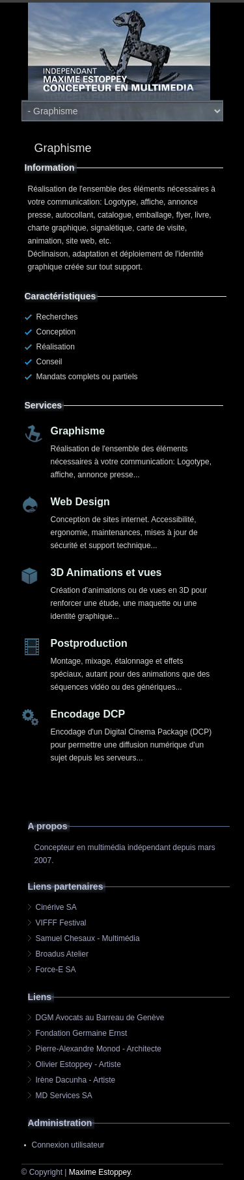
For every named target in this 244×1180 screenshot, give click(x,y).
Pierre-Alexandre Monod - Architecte (98, 1048)
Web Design (80, 501)
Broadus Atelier (62, 954)
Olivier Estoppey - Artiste (78, 1064)
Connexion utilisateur (68, 1144)
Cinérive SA (56, 907)
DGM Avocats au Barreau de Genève (100, 1017)
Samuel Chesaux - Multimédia (88, 938)
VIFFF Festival (61, 922)
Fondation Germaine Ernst (82, 1033)
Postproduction (89, 643)
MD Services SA (64, 1095)
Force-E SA (56, 969)
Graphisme (78, 430)
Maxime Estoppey (99, 1172)
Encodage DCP (88, 714)
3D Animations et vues (106, 572)
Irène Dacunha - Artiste (76, 1080)
